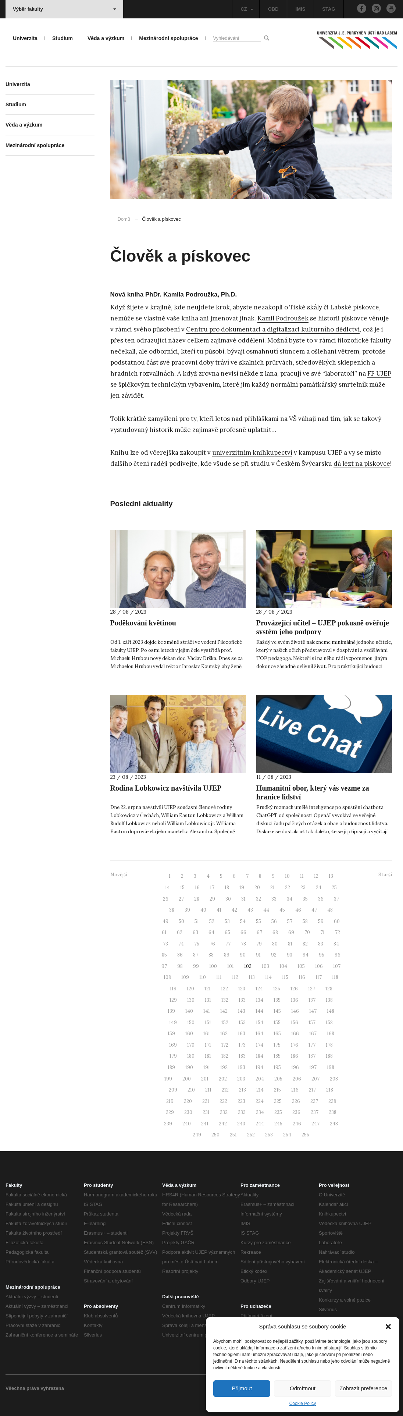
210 (191, 1090)
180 (191, 1056)
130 (191, 1000)
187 (312, 1056)
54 (243, 921)
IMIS (301, 9)
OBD (273, 9)
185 (277, 1056)
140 (189, 1011)
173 (242, 1045)
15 (182, 887)
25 (334, 887)
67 (259, 932)
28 (196, 899)
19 (241, 887)
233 (242, 1112)
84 (336, 944)
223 (241, 1101)
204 (260, 1079)
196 (295, 1067)
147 (313, 1011)
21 (272, 887)
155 (277, 1022)
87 (195, 955)
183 (242, 1056)
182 (224, 1056)
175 (277, 1045)
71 (322, 932)
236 (296, 1112)
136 (294, 1000)
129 (173, 1000)
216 (295, 1090)
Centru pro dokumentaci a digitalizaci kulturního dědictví (273, 329)
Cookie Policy (302, 1403)
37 (336, 899)
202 (223, 1079)
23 (303, 887)
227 (314, 1101)
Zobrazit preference (363, 1388)
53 (227, 921)
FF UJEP (379, 373)
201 (204, 1079)
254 (287, 1135)
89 (226, 955)
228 (332, 1101)
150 (191, 1022)
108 (167, 977)
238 (332, 1112)
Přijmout (242, 1388)
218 (329, 1090)
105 (301, 966)
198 (330, 1067)
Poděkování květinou (143, 623)
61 (164, 932)
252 (251, 1135)
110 (202, 977)
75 (196, 944)
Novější (118, 875)
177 (312, 1045)
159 (171, 1033)
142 (224, 1011)
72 (337, 932)
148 (330, 1011)
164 (259, 1033)
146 (295, 1011)
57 (289, 921)
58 (305, 921)
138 (329, 1000)
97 (164, 966)
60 (337, 921)
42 (234, 910)
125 (276, 989)
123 (241, 989)
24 (318, 887)
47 (314, 910)
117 (318, 977)
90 (243, 955)
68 (275, 932)
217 (312, 1090)
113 (252, 977)
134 (259, 1000)
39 (187, 910)
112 (235, 977)
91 (258, 955)
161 (206, 1033)
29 (212, 899)
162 (224, 1033)
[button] (388, 1326)
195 (277, 1067)
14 (167, 887)
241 (204, 1124)
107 (336, 966)
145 (277, 1011)
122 (224, 989)
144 (259, 1011)
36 (321, 899)
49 (165, 921)
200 (186, 1079)
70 (307, 932)
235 (278, 1112)
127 (311, 989)
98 (180, 966)
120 (190, 989)
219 (170, 1101)
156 (294, 1022)
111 (219, 977)
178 (329, 1045)
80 (275, 944)
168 (330, 1033)
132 (224, 1000)
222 (223, 1101)
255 (305, 1135)
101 (230, 966)
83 (320, 944)
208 (334, 1079)
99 (196, 966)
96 (337, 955)
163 (241, 1033)
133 (242, 1000)
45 (282, 910)
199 (168, 1079)
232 (224, 1112)
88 (211, 955)
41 (219, 910)
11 (302, 876)
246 (297, 1124)
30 (228, 899)
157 (312, 1022)
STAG (328, 9)
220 (188, 1101)
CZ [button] (246, 9)
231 (206, 1112)
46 (298, 910)
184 (259, 1056)
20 (257, 887)
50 (181, 921)
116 (302, 977)
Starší (385, 875)
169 (173, 1045)
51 (197, 921)
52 (211, 921)
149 (173, 1022)
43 (250, 910)
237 (314, 1112)
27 (181, 899)
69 (291, 932)
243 (241, 1124)
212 (225, 1090)
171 (208, 1045)
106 (319, 966)
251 (233, 1135)
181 (208, 1056)
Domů (124, 219)
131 (208, 1000)
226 (296, 1101)
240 (186, 1124)
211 (208, 1090)
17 (212, 887)
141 (206, 1011)
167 (313, 1033)
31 (243, 899)
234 (260, 1112)
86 (180, 955)
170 (191, 1045)
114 (268, 977)
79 (259, 944)
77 (228, 944)
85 (164, 955)
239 (168, 1124)
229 (170, 1112)
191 (206, 1067)
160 (189, 1033)
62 (179, 932)
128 (328, 989)
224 (260, 1101)
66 (243, 932)
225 (278, 1101)
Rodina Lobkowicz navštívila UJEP (166, 788)
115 (285, 977)
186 (294, 1056)
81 (290, 944)
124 (259, 989)
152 (224, 1022)
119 (173, 989)
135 (277, 1000)
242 (223, 1124)
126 (294, 989)
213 (242, 1090)
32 (258, 899)
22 (287, 887)
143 (241, 1011)
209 (173, 1090)
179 (173, 1056)
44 (266, 910)
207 (315, 1079)
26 (165, 899)
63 (195, 932)
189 (171, 1067)
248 (334, 1124)
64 (211, 932)
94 (306, 955)
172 (224, 1045)
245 (278, 1124)
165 (277, 1033)
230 (188, 1112)
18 (227, 887)
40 (203, 910)
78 (243, 944)
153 (242, 1022)
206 (297, 1079)
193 (241, 1067)
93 (289, 955)
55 (258, 921)
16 (197, 887)
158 (329, 1022)
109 (185, 977)
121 (207, 989)
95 (321, 955)
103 (265, 966)
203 (241, 1079)
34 (289, 899)
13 (331, 876)
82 (305, 944)
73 (165, 944)
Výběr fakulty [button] (64, 9)
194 (259, 1067)
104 (283, 966)
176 (294, 1045)
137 (312, 1000)
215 (277, 1090)
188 (329, 1056)
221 (205, 1101)
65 (227, 932)
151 (208, 1022)
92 (274, 955)
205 (278, 1079)
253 (269, 1135)
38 (171, 910)
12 (316, 876)
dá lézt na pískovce (362, 463)
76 (212, 944)
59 (321, 921)
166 (295, 1033)
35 (305, 899)
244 (260, 1124)
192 (224, 1067)
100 (213, 966)
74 (181, 944)
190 (189, 1067)
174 (259, 1045)
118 (335, 977)
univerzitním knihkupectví (252, 452)
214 (260, 1090)
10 (287, 876)
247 (315, 1124)
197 (313, 1067)
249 (197, 1135)
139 (171, 1011)
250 (215, 1135)
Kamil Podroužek (283, 318)
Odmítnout (302, 1388)
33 (274, 899)
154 (259, 1022)
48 (330, 910)
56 (274, 921)
